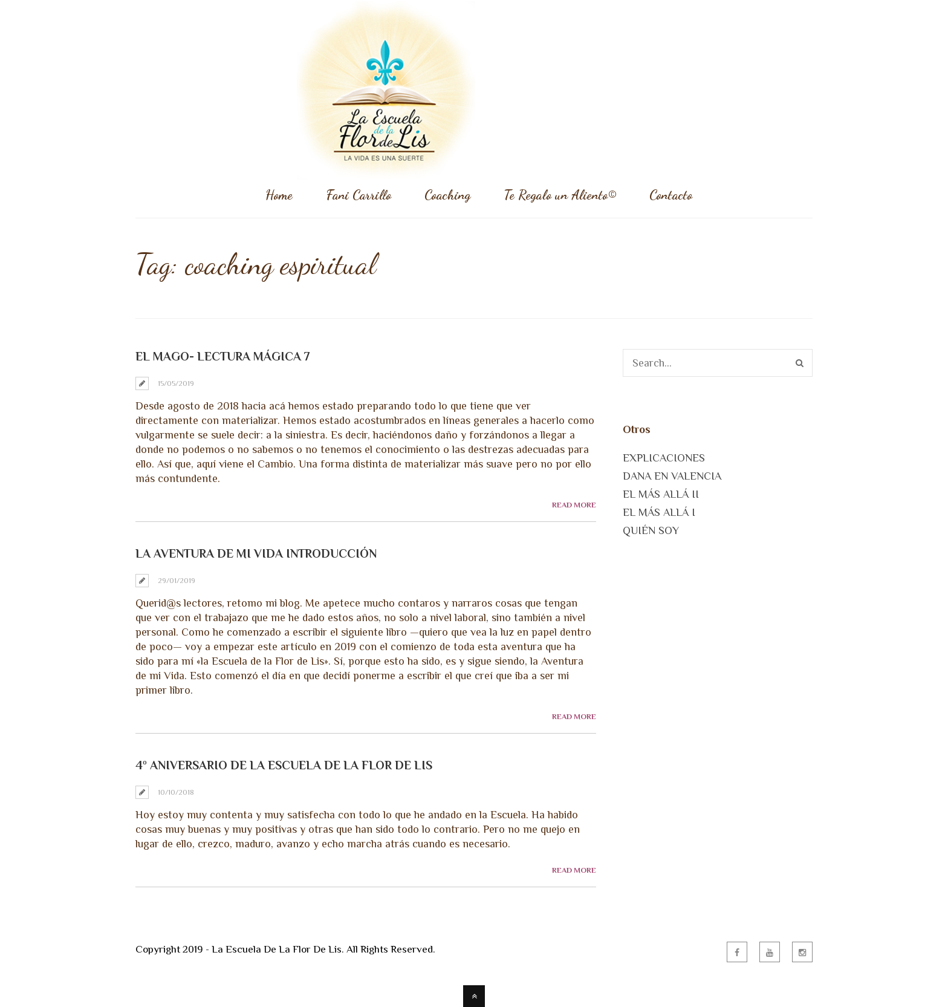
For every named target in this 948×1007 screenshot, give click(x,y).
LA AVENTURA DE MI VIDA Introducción (256, 553)
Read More (574, 504)
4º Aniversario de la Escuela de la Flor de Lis (283, 765)
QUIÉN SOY (651, 530)
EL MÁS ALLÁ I (659, 512)
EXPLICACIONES (664, 458)
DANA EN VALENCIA (672, 476)
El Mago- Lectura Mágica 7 (222, 356)
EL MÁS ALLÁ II (661, 494)
